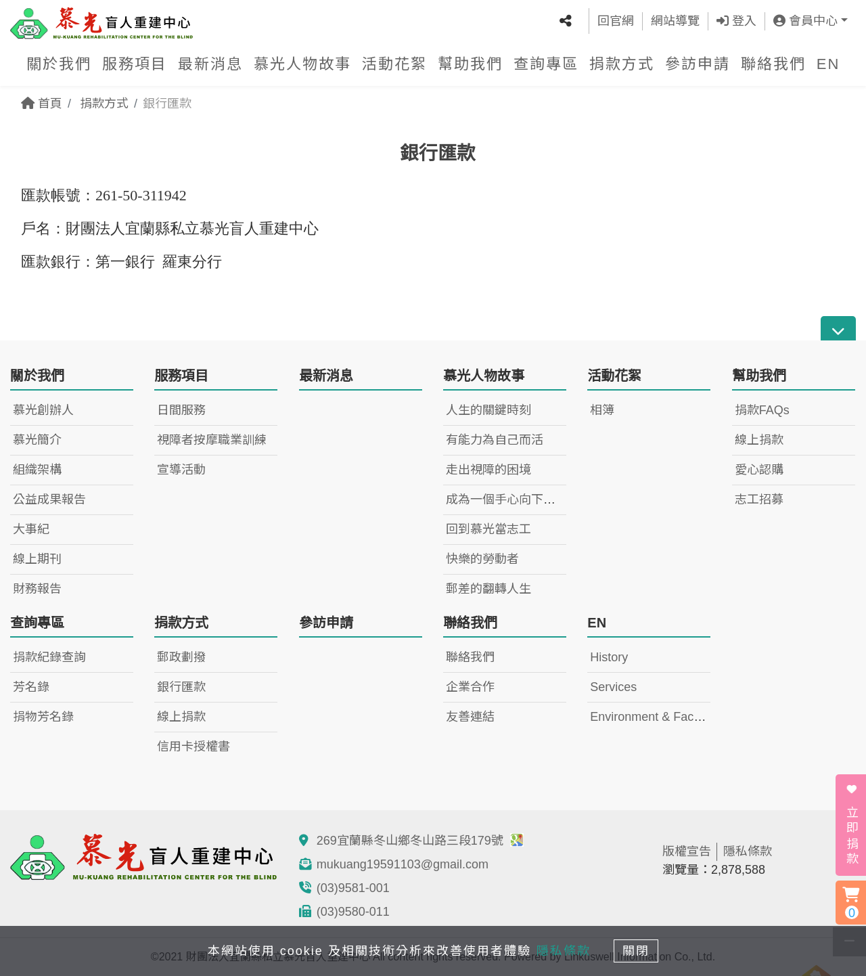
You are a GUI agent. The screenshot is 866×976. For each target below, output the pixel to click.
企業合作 (470, 687)
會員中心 (805, 20)
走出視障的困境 (488, 469)
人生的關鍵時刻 (488, 410)
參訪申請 (697, 62)
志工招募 (759, 499)
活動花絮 (394, 62)
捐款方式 (621, 62)
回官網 (615, 20)
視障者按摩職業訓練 (212, 440)
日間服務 (181, 410)
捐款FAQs (762, 410)
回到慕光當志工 (488, 529)
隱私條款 (747, 851)
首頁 (41, 103)
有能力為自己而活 (494, 440)
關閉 (639, 950)
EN (828, 62)
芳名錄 (31, 687)
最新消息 (210, 62)
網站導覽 (675, 20)
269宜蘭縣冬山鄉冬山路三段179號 (420, 840)
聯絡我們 (773, 62)
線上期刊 (37, 559)
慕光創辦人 (43, 410)
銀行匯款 (181, 687)
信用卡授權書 (193, 746)
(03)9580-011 (353, 911)
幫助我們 (470, 62)
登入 (736, 20)
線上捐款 (759, 440)
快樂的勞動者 (482, 559)
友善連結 (470, 717)
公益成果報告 (49, 499)
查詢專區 (546, 62)
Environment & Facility (650, 717)
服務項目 (134, 62)
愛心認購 (759, 469)
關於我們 (58, 62)
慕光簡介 (37, 440)
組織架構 (37, 469)
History (609, 657)
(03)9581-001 (353, 888)
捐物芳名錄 (43, 717)
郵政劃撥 (181, 657)
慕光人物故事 (302, 62)
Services (613, 687)
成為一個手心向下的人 (507, 499)
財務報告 (37, 589)
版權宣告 (686, 851)
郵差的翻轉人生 (488, 589)
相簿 (602, 410)
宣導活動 (181, 469)
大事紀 (31, 529)
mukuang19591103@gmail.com (402, 864)
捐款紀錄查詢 (49, 657)
